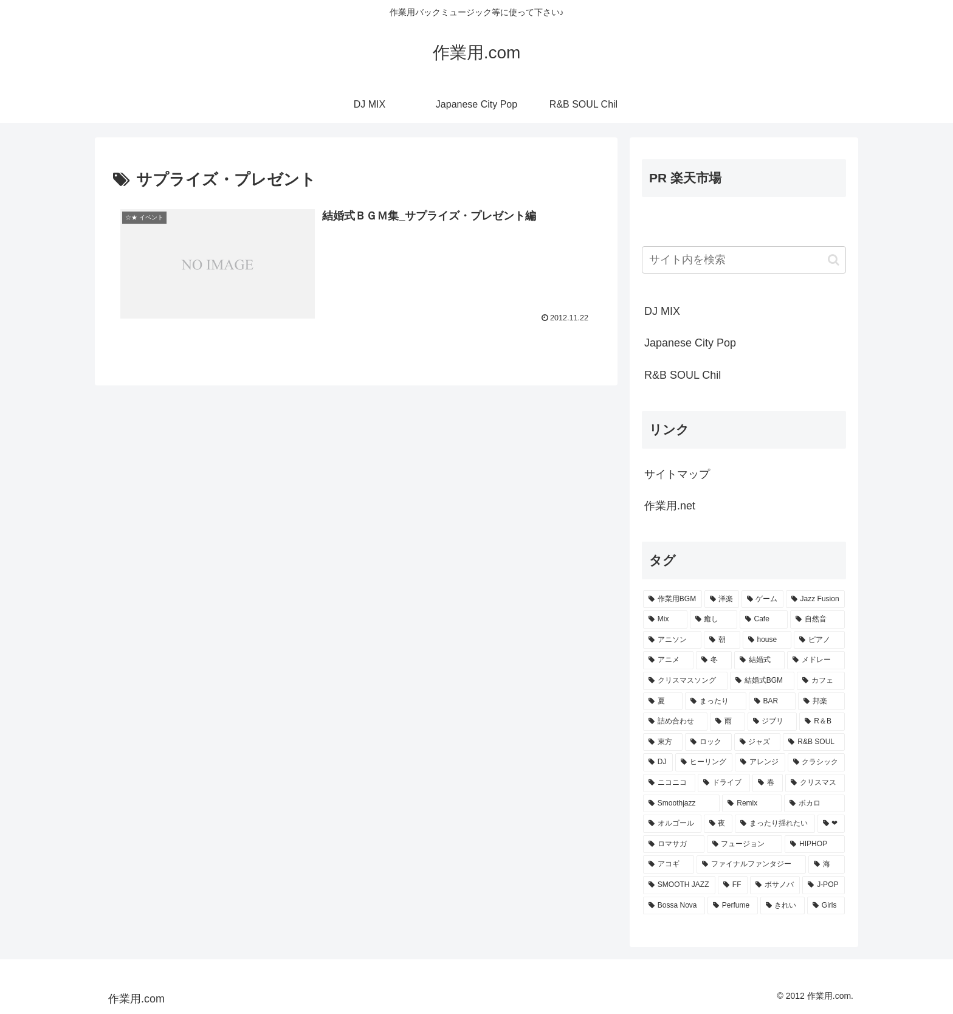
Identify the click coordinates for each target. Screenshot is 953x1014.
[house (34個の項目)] (767, 640)
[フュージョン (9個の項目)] (745, 844)
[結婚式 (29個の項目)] (759, 660)
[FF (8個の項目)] (733, 885)
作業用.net (669, 506)
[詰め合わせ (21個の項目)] (675, 721)
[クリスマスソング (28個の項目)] (685, 681)
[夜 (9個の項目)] (718, 824)
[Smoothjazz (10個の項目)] (681, 804)
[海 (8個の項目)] (826, 864)
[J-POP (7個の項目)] (823, 885)
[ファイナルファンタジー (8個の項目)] (751, 864)
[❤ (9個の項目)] (831, 824)
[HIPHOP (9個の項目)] (815, 844)
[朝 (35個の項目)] (722, 640)
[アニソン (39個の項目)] (672, 640)
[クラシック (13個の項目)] (816, 762)
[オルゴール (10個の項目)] (672, 824)
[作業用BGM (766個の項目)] (672, 599)
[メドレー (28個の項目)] (816, 660)
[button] (833, 260)
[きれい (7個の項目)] (782, 906)
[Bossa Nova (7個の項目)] (674, 906)
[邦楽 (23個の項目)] (821, 701)
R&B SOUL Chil (682, 375)
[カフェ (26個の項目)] (821, 681)
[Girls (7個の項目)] (826, 906)
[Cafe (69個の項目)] (764, 619)
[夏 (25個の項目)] (663, 701)
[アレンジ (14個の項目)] (760, 762)
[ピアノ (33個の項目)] (819, 640)
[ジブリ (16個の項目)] (772, 721)
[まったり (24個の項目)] (715, 701)
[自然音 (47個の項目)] (817, 619)
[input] (744, 260)
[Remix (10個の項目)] (752, 804)
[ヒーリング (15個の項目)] (703, 762)
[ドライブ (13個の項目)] (724, 783)
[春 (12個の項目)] (767, 783)
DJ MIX (662, 311)
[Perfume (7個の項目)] (732, 906)
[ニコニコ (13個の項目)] (669, 783)
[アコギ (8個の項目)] (668, 864)
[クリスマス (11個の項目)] (815, 783)
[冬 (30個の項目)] (714, 660)
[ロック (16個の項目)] (708, 742)
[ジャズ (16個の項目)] (757, 742)
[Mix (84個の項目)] (665, 619)
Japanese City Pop (690, 343)
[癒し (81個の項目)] (713, 619)
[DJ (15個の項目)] (658, 762)
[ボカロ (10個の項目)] (814, 804)
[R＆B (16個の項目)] (822, 721)
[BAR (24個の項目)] (772, 701)
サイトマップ (677, 474)
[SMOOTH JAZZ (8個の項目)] (679, 885)
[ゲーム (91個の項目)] (762, 599)
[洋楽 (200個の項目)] (721, 599)
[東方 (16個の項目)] (663, 742)
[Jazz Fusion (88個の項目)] (815, 599)
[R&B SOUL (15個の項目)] (814, 742)
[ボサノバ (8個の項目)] (775, 885)
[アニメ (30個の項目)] (668, 660)
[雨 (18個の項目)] (727, 721)
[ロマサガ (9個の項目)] (673, 844)
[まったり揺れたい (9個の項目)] (775, 824)
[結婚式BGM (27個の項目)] (762, 681)
